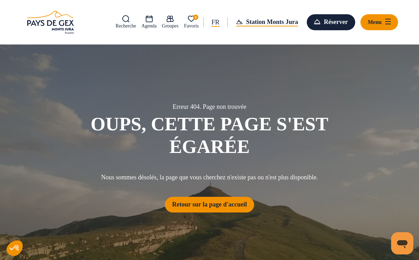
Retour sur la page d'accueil (209, 204)
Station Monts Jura (272, 21)
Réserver (336, 21)
